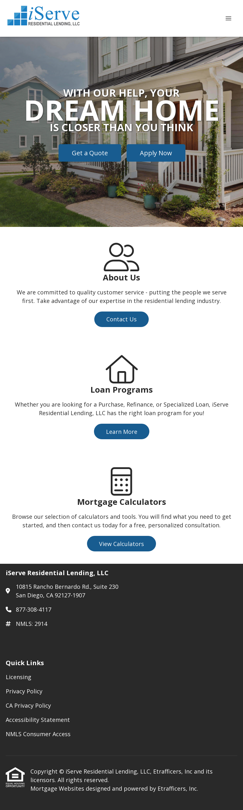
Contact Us (121, 319)
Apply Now (156, 153)
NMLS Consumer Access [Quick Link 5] (38, 734)
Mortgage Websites (58, 788)
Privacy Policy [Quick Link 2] (24, 691)
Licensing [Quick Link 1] (18, 677)
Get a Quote (90, 153)
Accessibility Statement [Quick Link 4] (38, 719)
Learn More (121, 431)
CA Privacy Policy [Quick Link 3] (28, 705)
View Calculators (121, 544)
